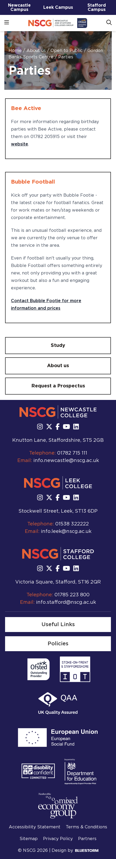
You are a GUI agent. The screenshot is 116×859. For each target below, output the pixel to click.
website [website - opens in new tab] (19, 144)
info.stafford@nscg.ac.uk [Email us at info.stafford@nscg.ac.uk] (66, 602)
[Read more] (38, 669)
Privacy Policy (58, 839)
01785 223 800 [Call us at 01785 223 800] (72, 595)
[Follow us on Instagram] (40, 427)
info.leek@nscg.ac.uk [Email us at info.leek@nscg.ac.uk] (66, 531)
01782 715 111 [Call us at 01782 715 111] (72, 453)
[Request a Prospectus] (58, 386)
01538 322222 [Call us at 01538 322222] (72, 524)
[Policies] (58, 643)
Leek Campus (58, 7)
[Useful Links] (58, 624)
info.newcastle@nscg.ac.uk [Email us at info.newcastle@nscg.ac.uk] (66, 460)
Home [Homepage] (16, 50)
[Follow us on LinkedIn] (76, 427)
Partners (87, 839)
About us (36, 50)
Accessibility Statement (34, 827)
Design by (75, 850)
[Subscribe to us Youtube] (66, 427)
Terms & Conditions (86, 827)
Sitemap (29, 839)
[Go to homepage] (57, 23)
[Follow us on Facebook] (58, 427)
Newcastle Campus (19, 7)
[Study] (58, 345)
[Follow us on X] (49, 427)
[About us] (58, 365)
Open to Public (67, 50)
